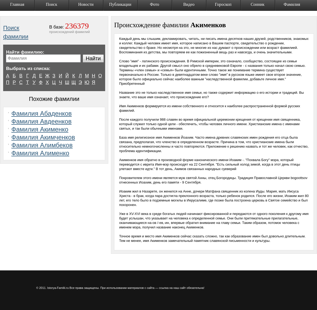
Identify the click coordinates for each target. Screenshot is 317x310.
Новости (86, 4)
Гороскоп (223, 4)
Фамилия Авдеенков (41, 121)
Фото (154, 4)
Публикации (120, 4)
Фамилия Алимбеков (42, 145)
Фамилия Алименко (40, 153)
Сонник (257, 4)
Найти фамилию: (25, 52)
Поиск (51, 4)
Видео (188, 4)
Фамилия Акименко (39, 129)
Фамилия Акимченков (43, 137)
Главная (17, 4)
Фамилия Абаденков (41, 113)
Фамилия (292, 4)
